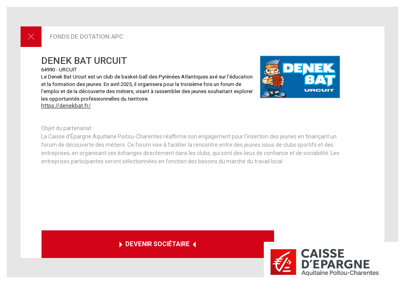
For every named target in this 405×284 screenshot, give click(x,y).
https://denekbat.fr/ (66, 106)
